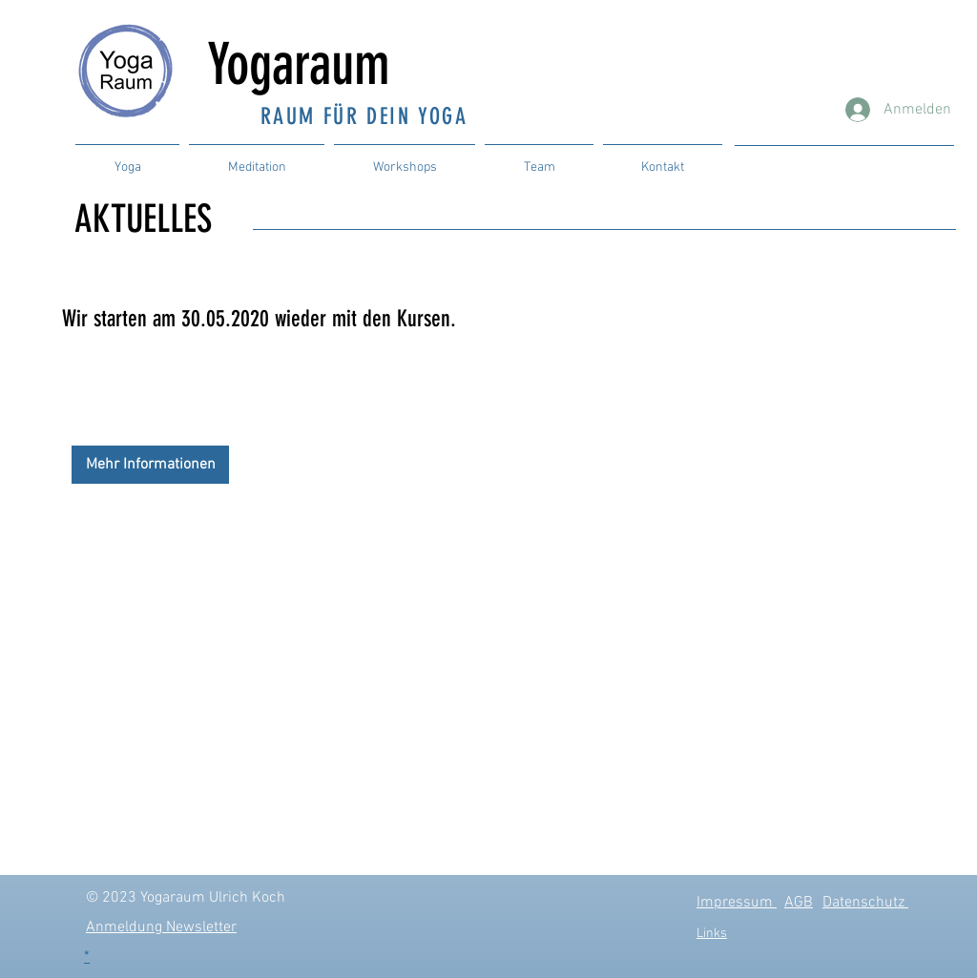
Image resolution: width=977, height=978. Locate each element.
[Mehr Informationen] (150, 465)
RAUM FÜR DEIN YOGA (364, 116)
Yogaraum (312, 64)
